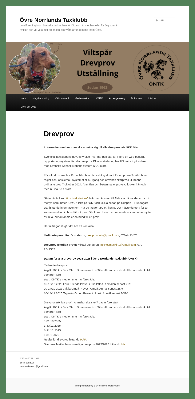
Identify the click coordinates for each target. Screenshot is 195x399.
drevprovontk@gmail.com (103, 235)
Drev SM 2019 (28, 106)
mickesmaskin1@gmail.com (118, 244)
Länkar (152, 98)
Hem (23, 98)
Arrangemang (117, 98)
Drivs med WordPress (108, 385)
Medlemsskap (82, 98)
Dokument (136, 98)
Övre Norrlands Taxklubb (53, 20)
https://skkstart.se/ (76, 198)
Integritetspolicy (40, 98)
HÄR (83, 339)
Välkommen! (62, 98)
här (123, 344)
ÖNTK (99, 98)
